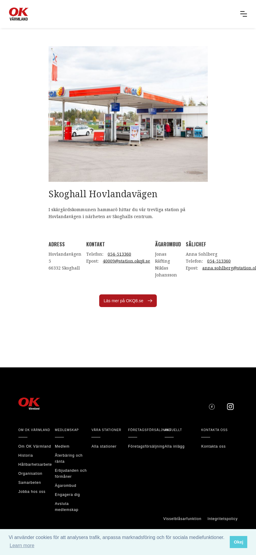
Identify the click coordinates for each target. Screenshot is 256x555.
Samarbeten (29, 482)
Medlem (62, 446)
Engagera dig (67, 495)
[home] (25, 14)
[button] (243, 14)
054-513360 (119, 257)
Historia (25, 455)
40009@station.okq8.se (126, 264)
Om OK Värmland (34, 446)
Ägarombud (65, 486)
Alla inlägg (175, 446)
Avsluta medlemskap (66, 507)
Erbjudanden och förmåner (71, 473)
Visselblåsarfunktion (182, 519)
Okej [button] (238, 542)
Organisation (30, 473)
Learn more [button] (22, 545)
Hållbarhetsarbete (35, 464)
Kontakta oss (213, 446)
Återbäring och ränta (69, 458)
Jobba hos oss (32, 492)
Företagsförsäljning (146, 446)
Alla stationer (103, 446)
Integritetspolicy (222, 519)
